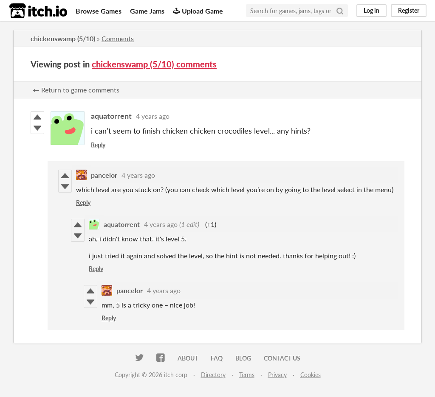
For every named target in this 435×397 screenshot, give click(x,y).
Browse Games (98, 11)
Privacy (277, 374)
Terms (246, 374)
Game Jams (147, 11)
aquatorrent (111, 115)
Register (408, 10)
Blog (243, 358)
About (188, 358)
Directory (213, 374)
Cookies (310, 374)
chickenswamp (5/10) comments (154, 64)
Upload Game (198, 11)
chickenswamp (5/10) (63, 38)
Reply (98, 144)
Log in (371, 10)
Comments (118, 38)
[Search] (340, 10)
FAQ (217, 358)
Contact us (282, 358)
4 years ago (152, 116)
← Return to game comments (76, 90)
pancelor (104, 175)
